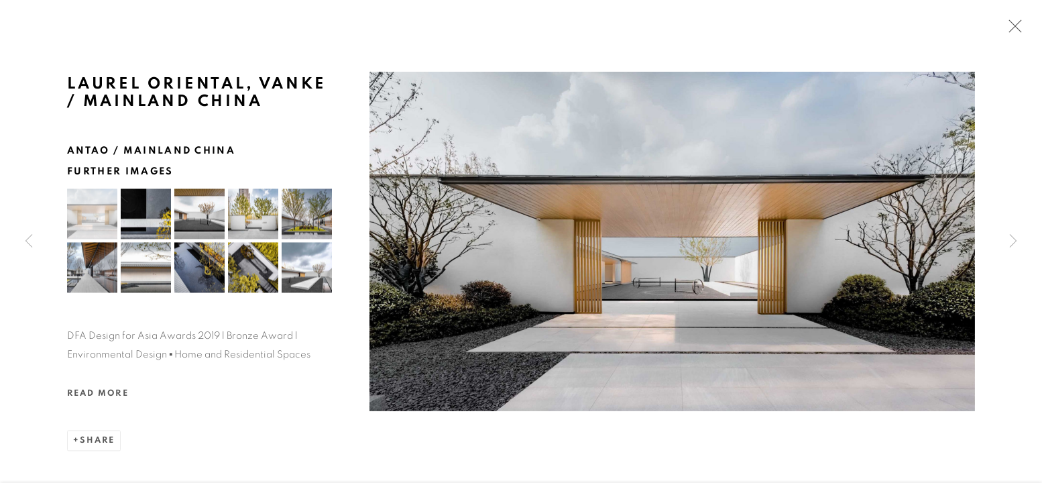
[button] (92, 217)
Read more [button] (98, 396)
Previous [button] (29, 241)
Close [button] (1012, 30)
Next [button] (1013, 241)
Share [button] (97, 443)
